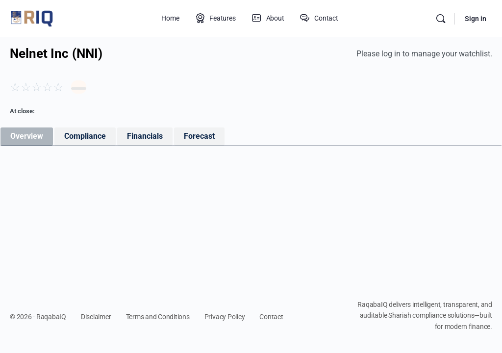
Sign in (475, 19)
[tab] (26, 136)
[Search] (441, 19)
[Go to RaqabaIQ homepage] (32, 18)
